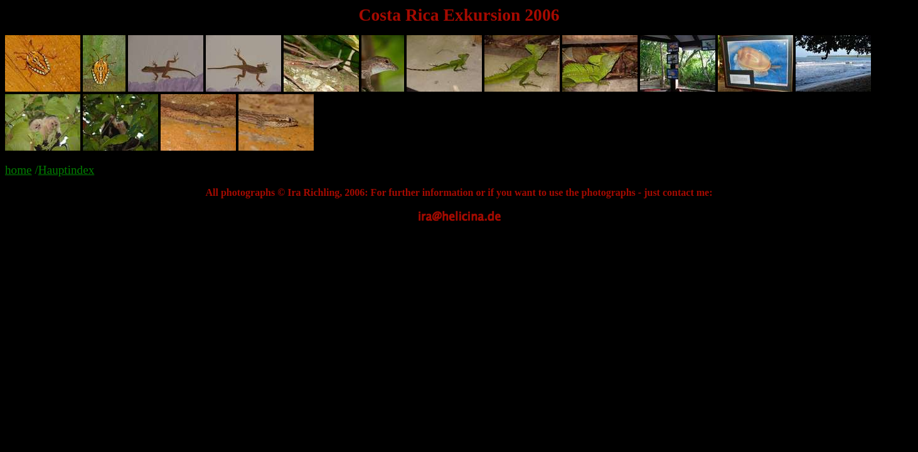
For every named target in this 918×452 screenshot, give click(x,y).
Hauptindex (66, 169)
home (18, 169)
